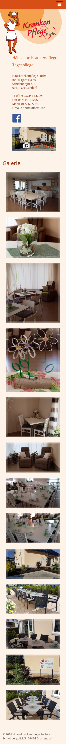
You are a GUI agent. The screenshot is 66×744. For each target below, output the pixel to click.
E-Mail (16, 108)
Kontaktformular (34, 108)
